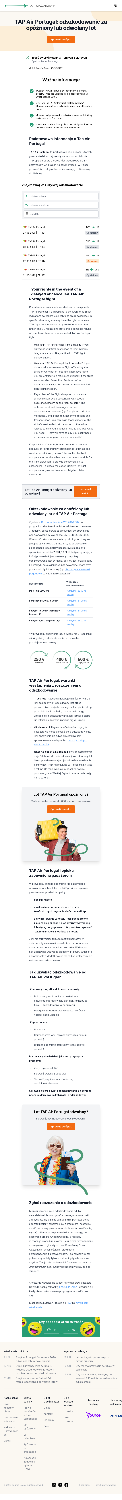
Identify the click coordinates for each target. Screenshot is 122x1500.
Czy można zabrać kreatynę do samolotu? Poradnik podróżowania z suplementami (96, 1380)
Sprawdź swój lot (61, 39)
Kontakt (48, 1416)
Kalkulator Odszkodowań (11, 1433)
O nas (47, 1409)
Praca (47, 1428)
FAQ (69, 1305)
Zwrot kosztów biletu (9, 1410)
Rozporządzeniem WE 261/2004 (60, 523)
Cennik (7, 1442)
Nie (70, 1332)
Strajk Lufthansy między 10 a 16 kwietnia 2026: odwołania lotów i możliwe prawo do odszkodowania (36, 1372)
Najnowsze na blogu (75, 1353)
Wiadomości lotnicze (16, 1353)
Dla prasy (49, 1422)
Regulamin (84, 1487)
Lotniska (68, 1413)
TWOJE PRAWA (68, 1289)
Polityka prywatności (105, 1487)
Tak (51, 1332)
